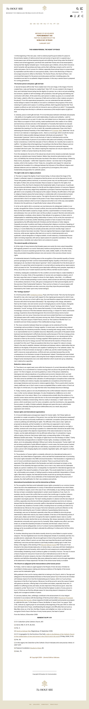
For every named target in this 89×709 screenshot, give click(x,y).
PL (51, 24)
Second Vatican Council (48, 545)
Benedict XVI (11, 13)
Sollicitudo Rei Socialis (24, 600)
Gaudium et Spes (35, 648)
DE (31, 24)
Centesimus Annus (36, 295)
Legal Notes (36, 704)
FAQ (30, 704)
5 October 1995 (57, 130)
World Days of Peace (34, 13)
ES (38, 24)
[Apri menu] (81, 8)
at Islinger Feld (23, 631)
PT (54, 24)
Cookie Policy (44, 704)
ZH (58, 24)
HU (45, 24)
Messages (21, 13)
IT (48, 24)
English (76, 12)
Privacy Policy (54, 704)
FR (41, 24)
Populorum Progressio (65, 598)
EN (34, 24)
